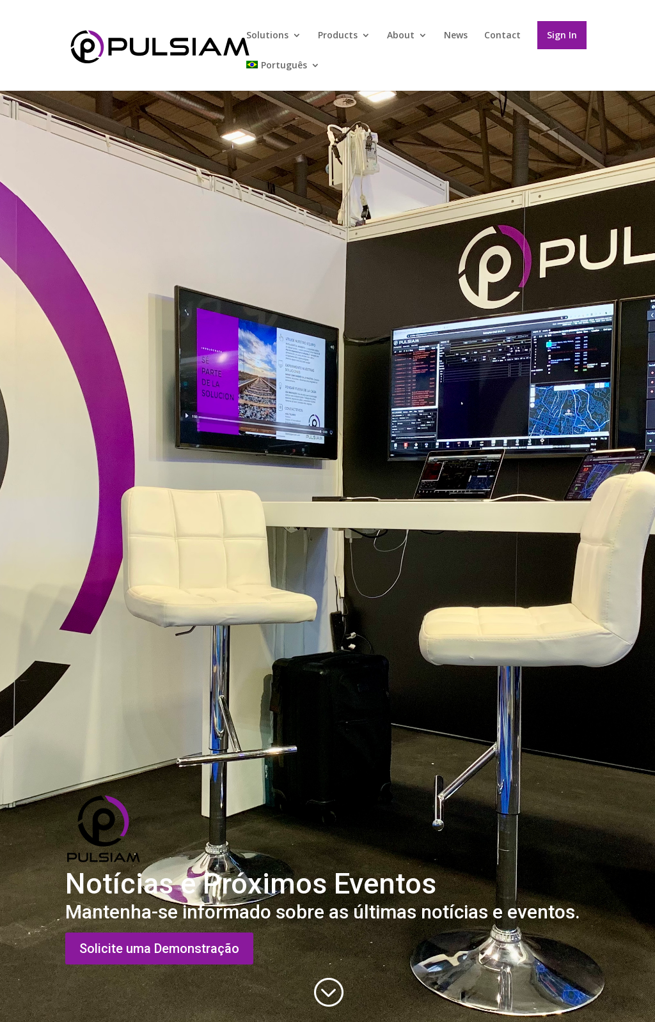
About (400, 36)
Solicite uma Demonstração (159, 948)
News (456, 36)
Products (338, 36)
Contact (502, 36)
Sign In (562, 35)
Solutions (267, 36)
